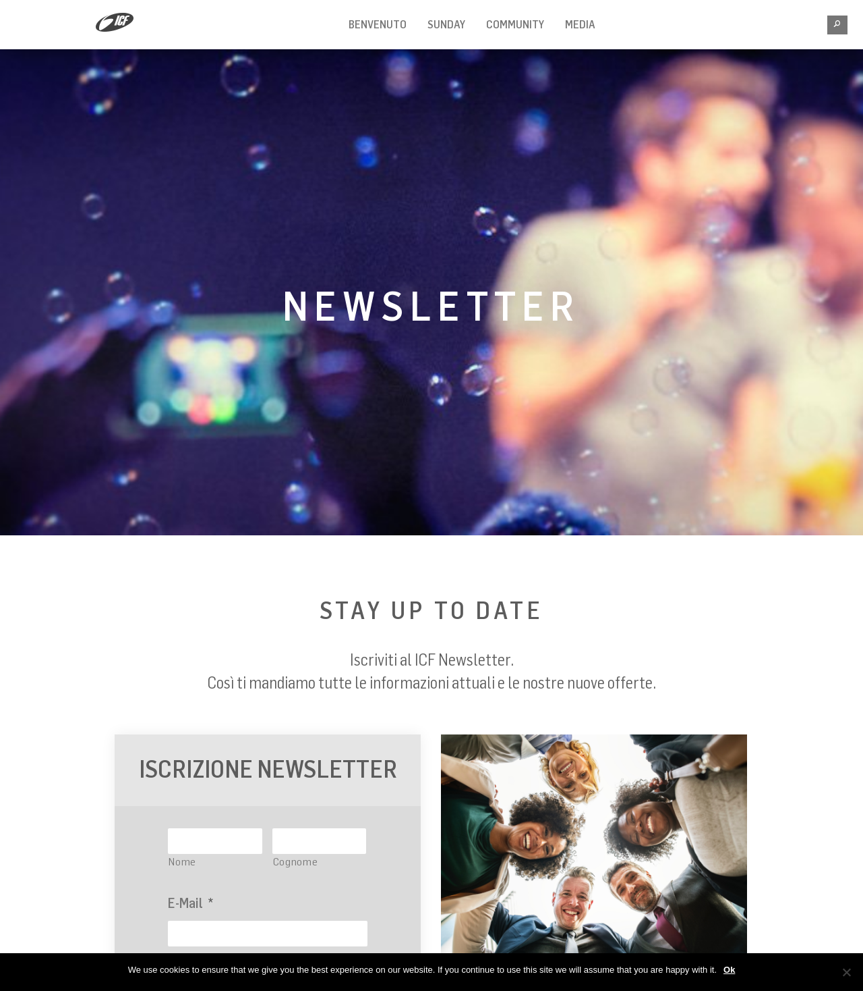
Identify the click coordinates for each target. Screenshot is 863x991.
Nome (182, 861)
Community (515, 24)
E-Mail (190, 902)
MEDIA (580, 24)
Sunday (446, 24)
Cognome (295, 861)
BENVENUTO (378, 24)
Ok (729, 970)
